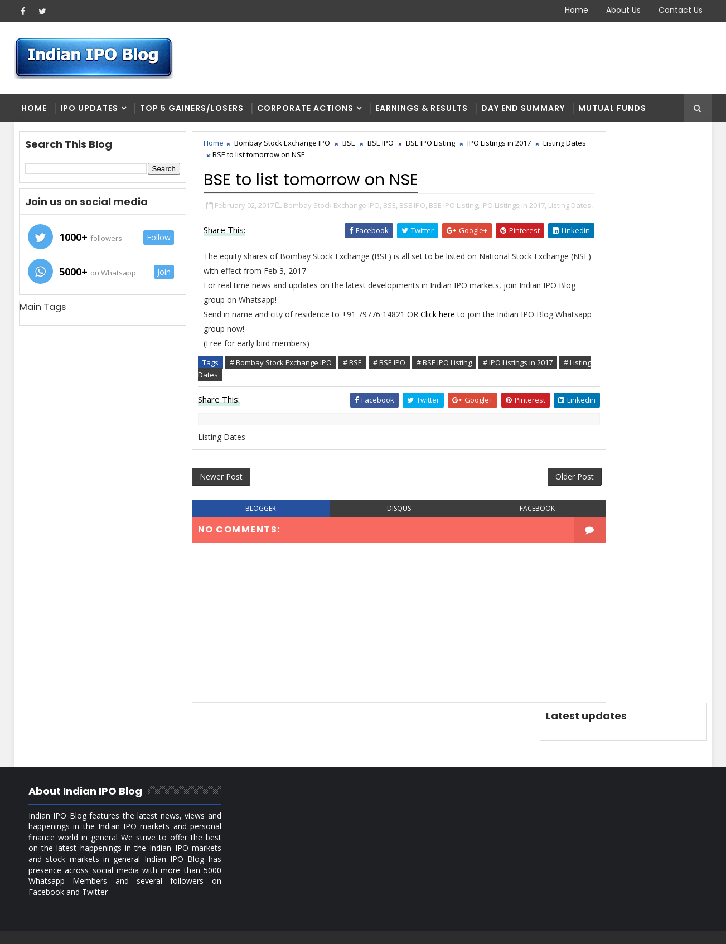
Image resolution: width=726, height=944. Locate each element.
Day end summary (523, 111)
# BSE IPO (390, 378)
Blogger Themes (205, 927)
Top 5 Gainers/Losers (192, 111)
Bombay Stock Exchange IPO (283, 148)
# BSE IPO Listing (445, 378)
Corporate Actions (305, 111)
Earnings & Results (421, 111)
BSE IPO (382, 148)
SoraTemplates (84, 927)
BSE (349, 148)
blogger (249, 529)
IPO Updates (89, 111)
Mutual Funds (612, 111)
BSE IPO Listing (431, 148)
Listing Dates (254, 160)
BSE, (391, 210)
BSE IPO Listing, (455, 210)
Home (576, 10)
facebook (476, 529)
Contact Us (681, 10)
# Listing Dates (284, 391)
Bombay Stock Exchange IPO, (334, 210)
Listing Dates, (253, 221)
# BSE (353, 378)
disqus (363, 529)
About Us (623, 10)
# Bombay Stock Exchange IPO (282, 378)
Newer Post (222, 496)
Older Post (501, 496)
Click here (440, 330)
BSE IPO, (414, 210)
